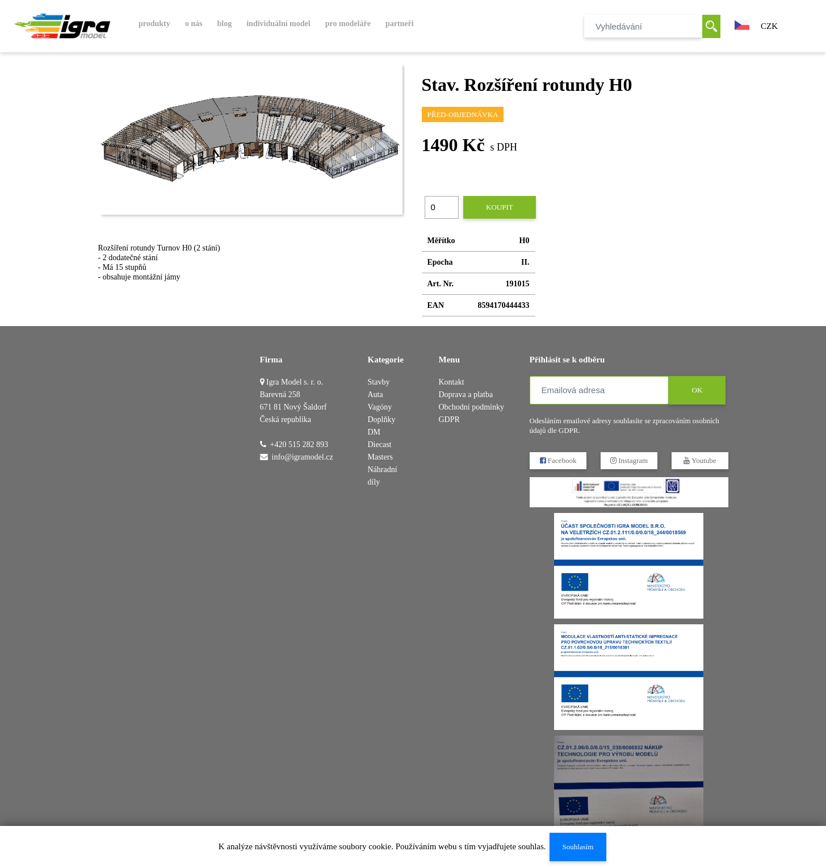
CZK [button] (769, 26)
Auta (375, 394)
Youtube (700, 460)
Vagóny (380, 407)
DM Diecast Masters (380, 444)
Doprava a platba (466, 394)
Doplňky (382, 419)
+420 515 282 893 (299, 444)
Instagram (628, 460)
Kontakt (451, 382)
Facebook (557, 460)
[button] (742, 23)
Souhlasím (577, 846)
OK (696, 390)
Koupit (499, 207)
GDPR (449, 419)
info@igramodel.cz (302, 457)
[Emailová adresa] (599, 390)
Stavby (379, 382)
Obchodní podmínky (472, 407)
